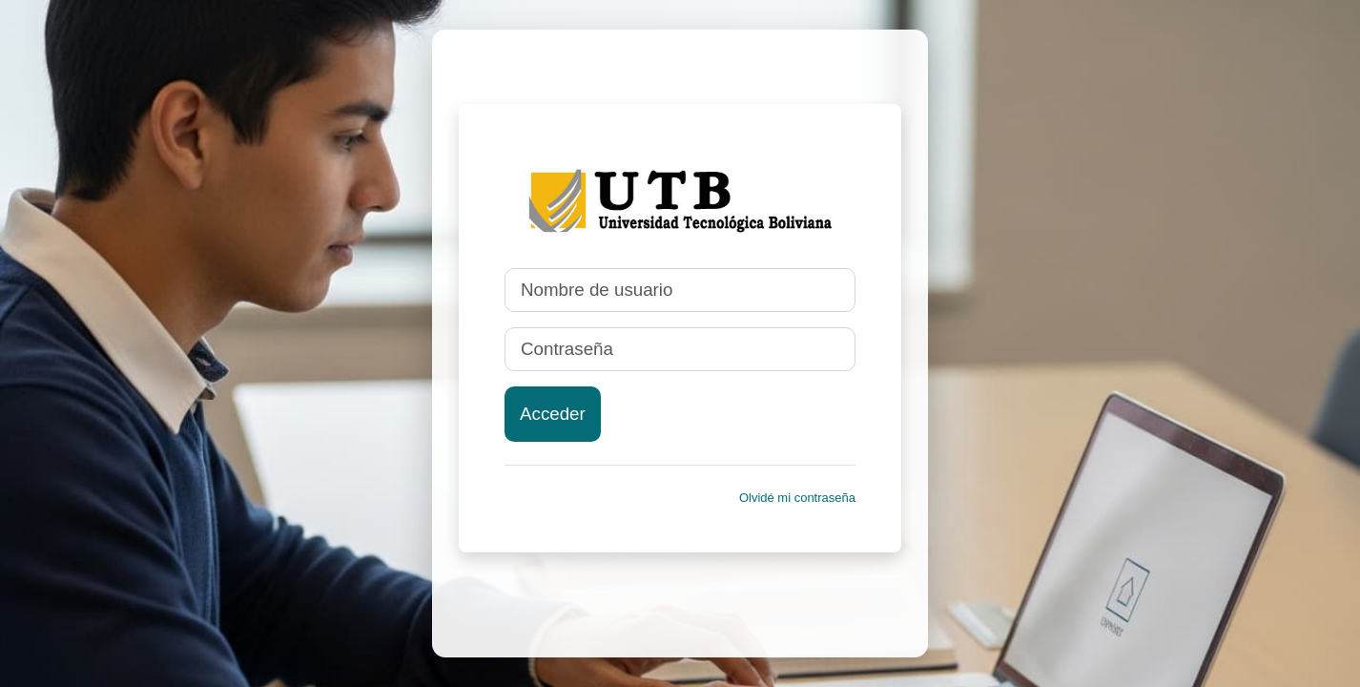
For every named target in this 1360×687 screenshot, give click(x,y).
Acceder (553, 414)
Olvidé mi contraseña (797, 497)
